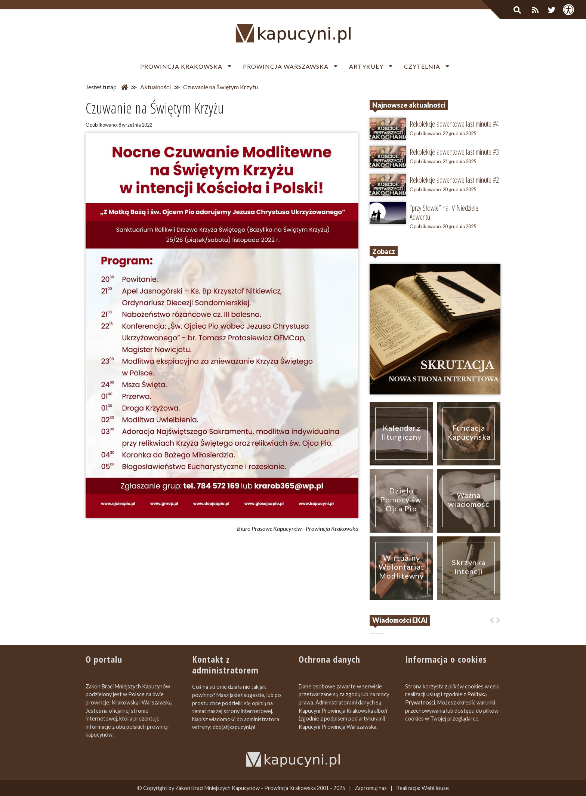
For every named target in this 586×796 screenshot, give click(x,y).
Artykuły (366, 66)
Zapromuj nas (371, 788)
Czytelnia (422, 66)
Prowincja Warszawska (286, 66)
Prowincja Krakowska (181, 66)
